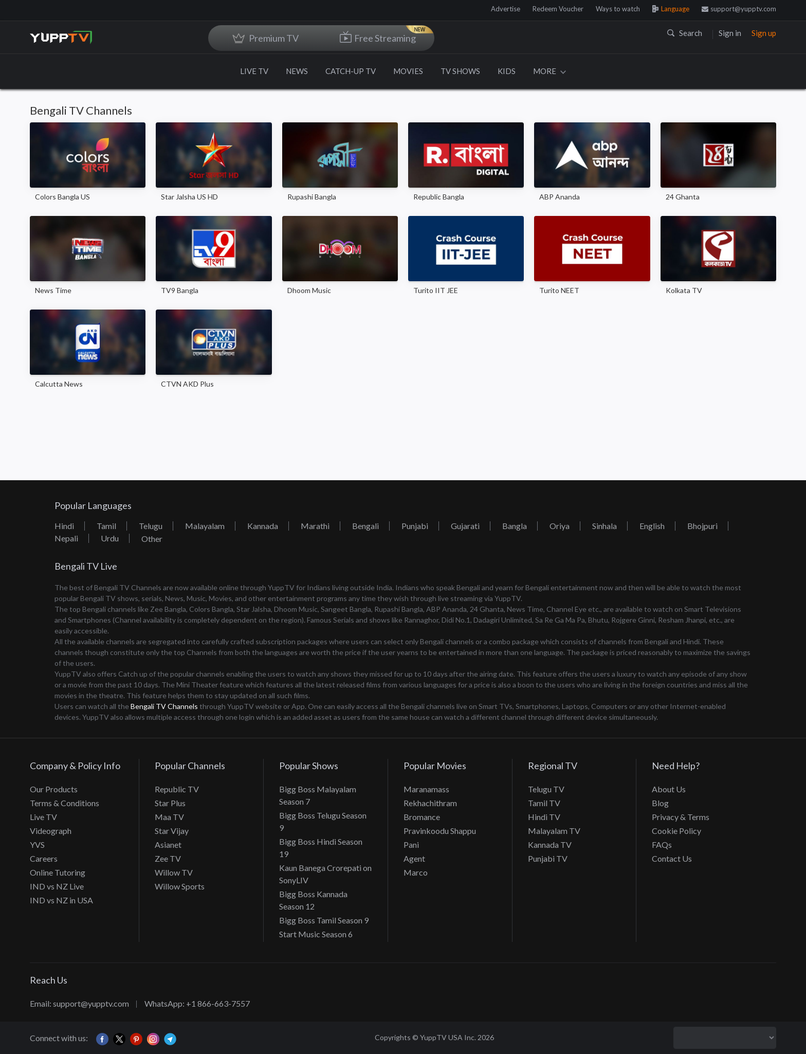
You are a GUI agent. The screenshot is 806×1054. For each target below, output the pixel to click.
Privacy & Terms (680, 817)
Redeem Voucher (558, 9)
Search (684, 33)
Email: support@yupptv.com (79, 1003)
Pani (411, 844)
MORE (549, 71)
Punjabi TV (547, 858)
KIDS (507, 71)
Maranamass (426, 789)
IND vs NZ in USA (61, 900)
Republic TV (177, 789)
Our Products (54, 789)
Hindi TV (544, 817)
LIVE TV (254, 71)
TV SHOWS (460, 71)
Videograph (50, 830)
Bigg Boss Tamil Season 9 (324, 920)
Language (670, 9)
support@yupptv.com (739, 9)
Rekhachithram (430, 803)
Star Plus (170, 803)
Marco (416, 872)
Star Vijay (172, 830)
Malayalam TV (554, 830)
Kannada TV (550, 844)
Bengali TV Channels (164, 706)
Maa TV (169, 817)
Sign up (764, 33)
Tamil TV (544, 803)
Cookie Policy (676, 830)
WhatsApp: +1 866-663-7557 (197, 1003)
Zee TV (168, 858)
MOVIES (408, 71)
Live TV (43, 817)
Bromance (422, 817)
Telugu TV (546, 789)
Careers (44, 858)
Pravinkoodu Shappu (440, 830)
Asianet (168, 844)
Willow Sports (180, 886)
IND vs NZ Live (57, 886)
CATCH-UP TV (350, 71)
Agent (414, 858)
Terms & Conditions (64, 803)
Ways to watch (618, 9)
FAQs (662, 844)
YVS (37, 844)
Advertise (505, 9)
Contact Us (672, 858)
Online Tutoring (57, 872)
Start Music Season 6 (316, 934)
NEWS (297, 71)
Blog (660, 803)
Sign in (730, 33)
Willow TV (174, 872)
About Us (669, 789)
